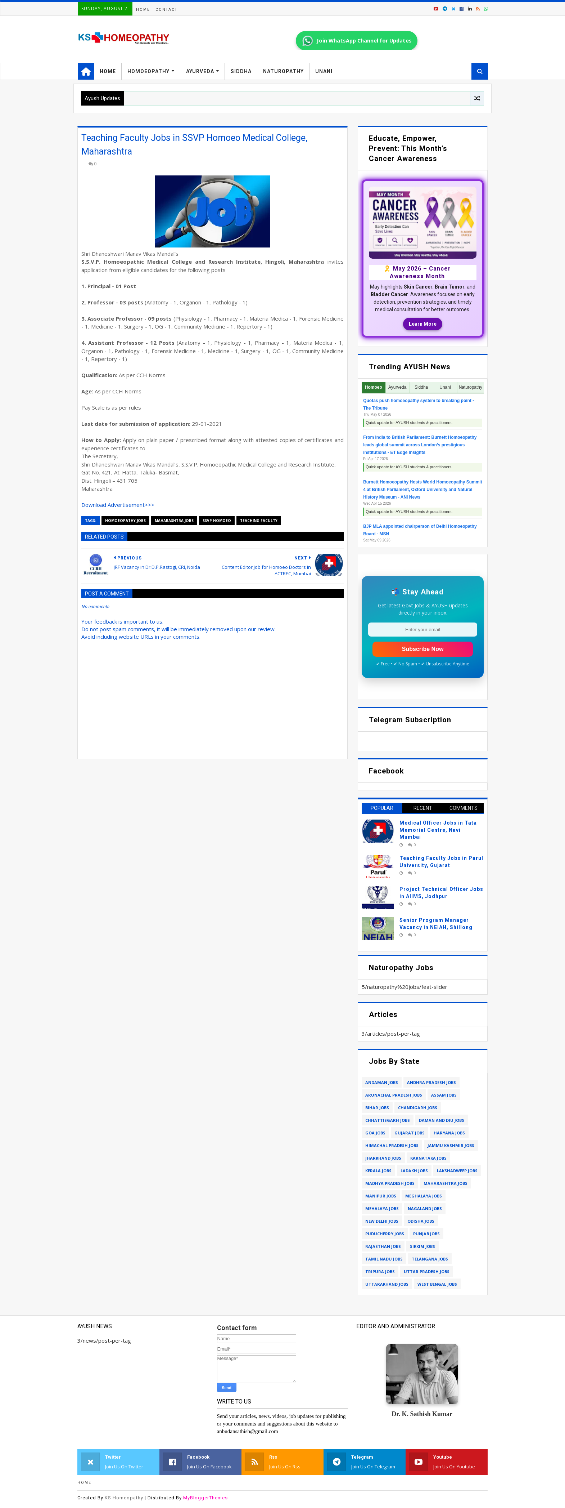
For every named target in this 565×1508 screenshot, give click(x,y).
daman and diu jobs (441, 1120)
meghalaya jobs (423, 1196)
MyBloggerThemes (205, 1497)
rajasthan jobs (383, 1246)
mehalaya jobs (382, 1208)
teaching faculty (258, 520)
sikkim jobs (422, 1246)
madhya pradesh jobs (390, 1183)
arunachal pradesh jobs (393, 1095)
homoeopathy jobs (125, 520)
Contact (166, 10)
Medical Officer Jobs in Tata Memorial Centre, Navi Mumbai (438, 830)
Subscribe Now (423, 649)
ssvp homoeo (217, 520)
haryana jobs (449, 1133)
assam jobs (444, 1095)
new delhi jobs (381, 1221)
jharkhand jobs (383, 1158)
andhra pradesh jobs (431, 1082)
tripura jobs (380, 1271)
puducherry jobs (384, 1233)
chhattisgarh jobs (387, 1120)
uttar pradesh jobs (426, 1271)
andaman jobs (381, 1082)
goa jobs (375, 1133)
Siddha (241, 71)
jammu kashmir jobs (451, 1145)
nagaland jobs (425, 1208)
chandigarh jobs (417, 1107)
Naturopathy (283, 71)
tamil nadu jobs (384, 1259)
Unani (324, 71)
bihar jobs (377, 1107)
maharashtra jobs (174, 520)
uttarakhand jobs (386, 1284)
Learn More (423, 324)
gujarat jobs (409, 1133)
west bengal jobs (437, 1284)
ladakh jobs (414, 1170)
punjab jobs (426, 1233)
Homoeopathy (148, 71)
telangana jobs (430, 1259)
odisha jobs (420, 1221)
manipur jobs (380, 1196)
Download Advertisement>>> (117, 504)
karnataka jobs (428, 1158)
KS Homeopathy (124, 1497)
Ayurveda (200, 71)
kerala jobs (378, 1170)
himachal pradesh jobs (392, 1145)
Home (143, 10)
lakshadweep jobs (457, 1170)
